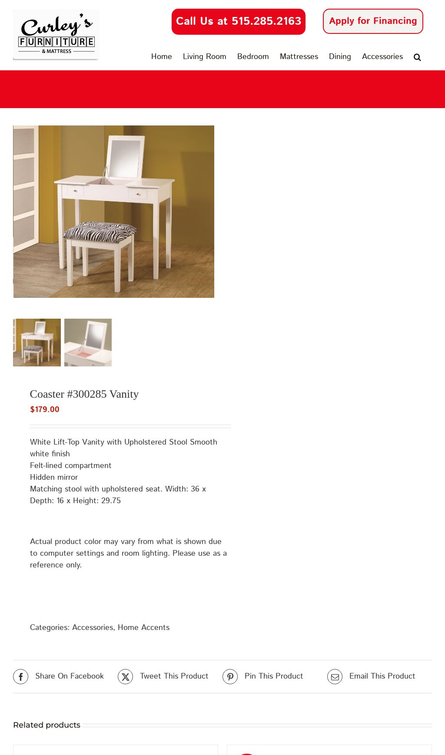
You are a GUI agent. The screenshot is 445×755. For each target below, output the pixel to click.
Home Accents (143, 630)
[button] (417, 57)
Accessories (92, 630)
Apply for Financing (373, 21)
